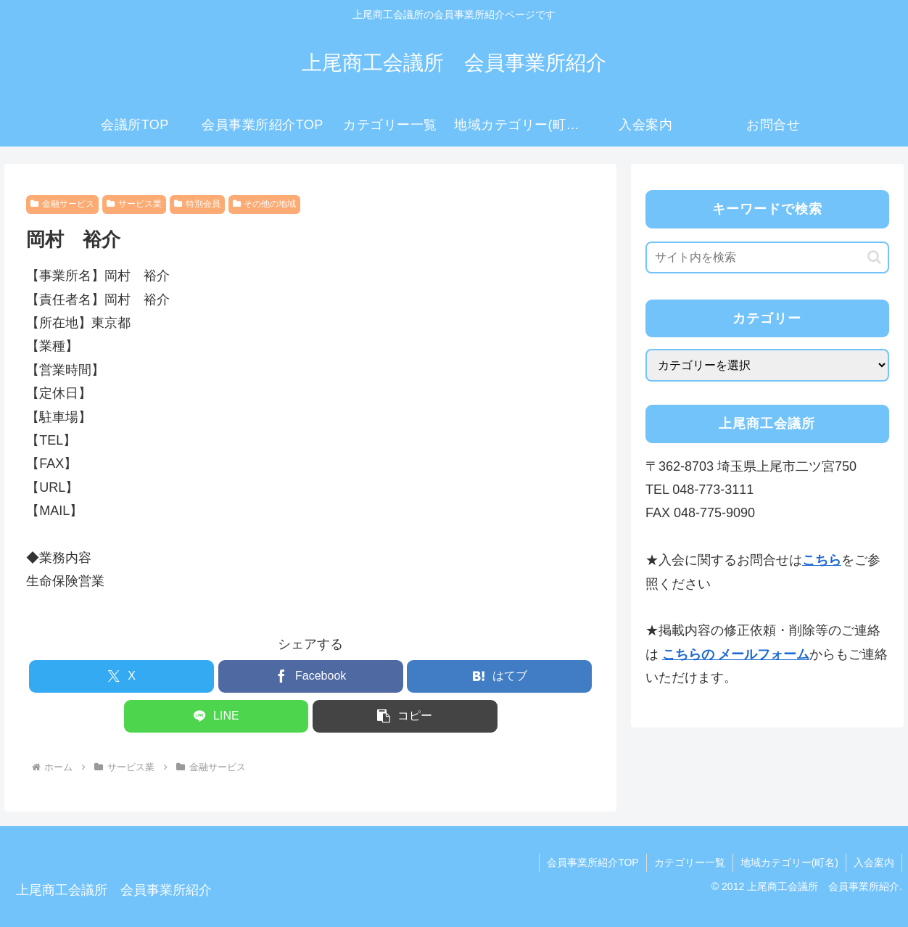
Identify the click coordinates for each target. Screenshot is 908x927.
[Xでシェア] (121, 676)
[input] (767, 257)
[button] (405, 716)
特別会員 (197, 204)
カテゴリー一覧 (689, 862)
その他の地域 (265, 204)
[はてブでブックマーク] (499, 676)
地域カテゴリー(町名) (789, 862)
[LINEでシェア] (216, 716)
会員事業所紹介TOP (593, 862)
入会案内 (874, 862)
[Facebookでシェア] (310, 676)
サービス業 (134, 204)
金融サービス (62, 204)
